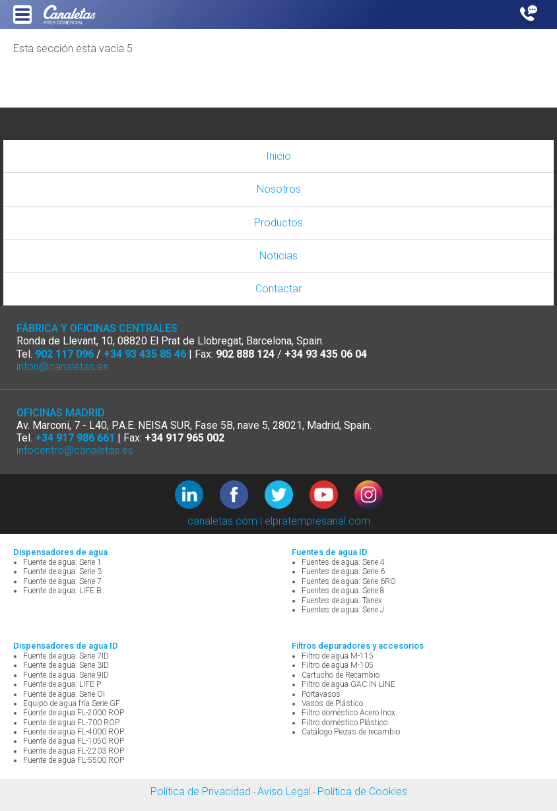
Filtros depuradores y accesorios (358, 646)
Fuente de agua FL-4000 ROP (73, 731)
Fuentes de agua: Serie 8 (343, 590)
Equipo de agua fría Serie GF (71, 703)
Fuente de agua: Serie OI (64, 694)
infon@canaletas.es (62, 366)
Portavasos (321, 694)
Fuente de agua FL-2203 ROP (73, 751)
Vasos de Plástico (332, 703)
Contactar (278, 288)
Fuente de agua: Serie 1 (62, 562)
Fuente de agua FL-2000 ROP (73, 712)
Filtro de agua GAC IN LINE (348, 684)
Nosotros (279, 189)
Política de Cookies (362, 791)
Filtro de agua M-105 (338, 665)
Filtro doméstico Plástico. (345, 722)
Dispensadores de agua (60, 552)
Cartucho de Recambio (340, 675)
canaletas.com (222, 521)
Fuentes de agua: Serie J (343, 609)
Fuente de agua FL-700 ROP (71, 722)
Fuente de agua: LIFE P (62, 684)
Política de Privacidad (200, 791)
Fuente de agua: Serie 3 (62, 571)
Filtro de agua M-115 (338, 656)
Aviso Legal (284, 791)
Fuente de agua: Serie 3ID (66, 665)
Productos (278, 222)
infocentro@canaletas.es (74, 450)
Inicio (278, 156)
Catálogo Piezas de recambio (351, 731)
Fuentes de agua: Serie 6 (343, 571)
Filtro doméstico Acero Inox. (349, 712)
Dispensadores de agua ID (65, 646)
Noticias (278, 255)
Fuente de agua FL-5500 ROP (73, 760)
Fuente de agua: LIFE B (62, 590)
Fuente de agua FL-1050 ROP (73, 741)
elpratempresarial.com (317, 521)
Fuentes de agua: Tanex (342, 600)
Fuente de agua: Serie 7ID (66, 656)
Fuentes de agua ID (330, 552)
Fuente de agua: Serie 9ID (66, 675)
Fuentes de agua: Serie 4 (343, 562)
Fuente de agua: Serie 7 (62, 581)
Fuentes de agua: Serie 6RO (349, 581)
